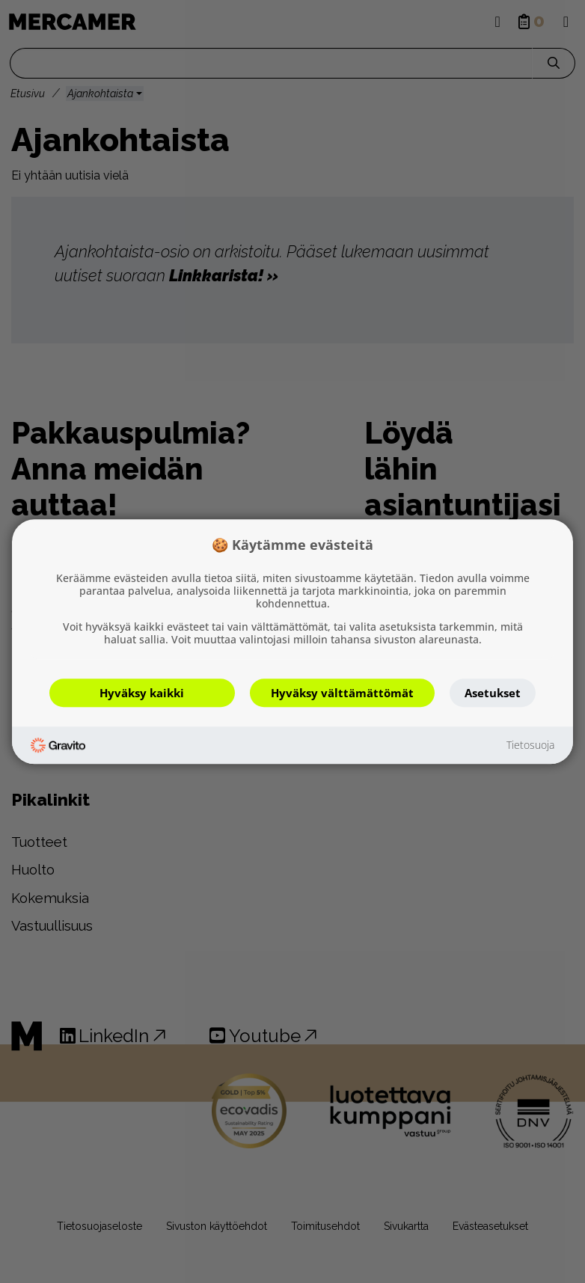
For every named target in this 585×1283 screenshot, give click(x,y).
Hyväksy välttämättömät (342, 692)
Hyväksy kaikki (141, 692)
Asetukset (493, 692)
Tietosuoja (530, 745)
